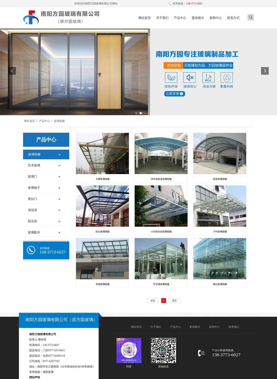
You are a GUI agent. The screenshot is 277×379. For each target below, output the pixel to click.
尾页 (174, 300)
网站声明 (34, 377)
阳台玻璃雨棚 (102, 231)
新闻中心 (215, 17)
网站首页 (144, 17)
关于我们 (162, 17)
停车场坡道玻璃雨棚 (161, 179)
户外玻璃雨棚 (220, 231)
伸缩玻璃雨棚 (102, 284)
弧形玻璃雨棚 (220, 179)
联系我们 (234, 326)
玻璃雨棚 (59, 120)
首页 (152, 300)
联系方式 (233, 17)
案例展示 (198, 17)
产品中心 (180, 17)
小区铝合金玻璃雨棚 (161, 231)
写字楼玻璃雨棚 (161, 284)
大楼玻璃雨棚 (102, 179)
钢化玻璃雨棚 (220, 284)
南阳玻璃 (48, 372)
